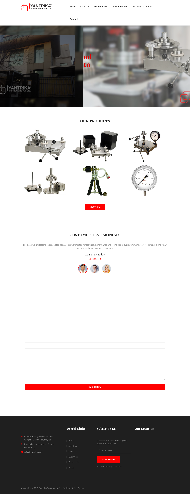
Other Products (119, 6)
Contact (74, 19)
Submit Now (95, 387)
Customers (73, 456)
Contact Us (73, 462)
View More (95, 207)
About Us (84, 6)
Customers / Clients (142, 6)
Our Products (100, 6)
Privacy (72, 467)
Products (73, 451)
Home (72, 6)
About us (73, 446)
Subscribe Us (108, 459)
